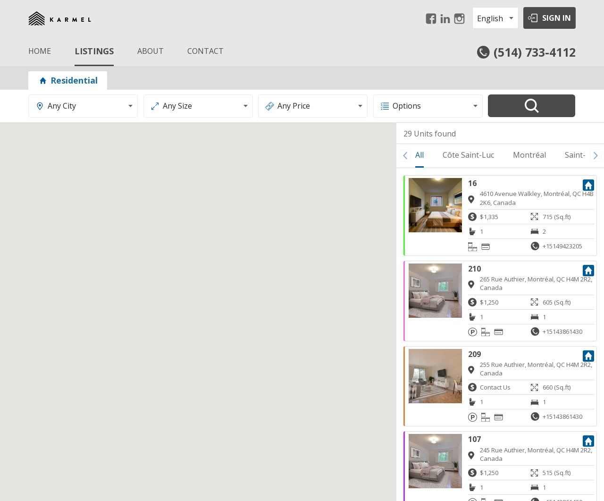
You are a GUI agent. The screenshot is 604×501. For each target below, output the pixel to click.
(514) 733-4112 (535, 52)
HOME (39, 51)
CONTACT (205, 51)
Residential (68, 80)
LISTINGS (94, 51)
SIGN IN (556, 18)
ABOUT (150, 51)
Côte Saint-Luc (468, 155)
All (419, 155)
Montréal (529, 155)
